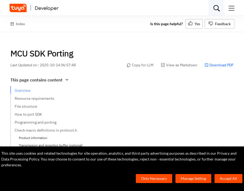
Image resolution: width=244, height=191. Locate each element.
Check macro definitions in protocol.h (46, 130)
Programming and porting (35, 122)
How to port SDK (28, 114)
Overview (23, 90)
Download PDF (219, 65)
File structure (26, 106)
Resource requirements (34, 98)
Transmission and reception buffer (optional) (51, 145)
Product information (33, 138)
